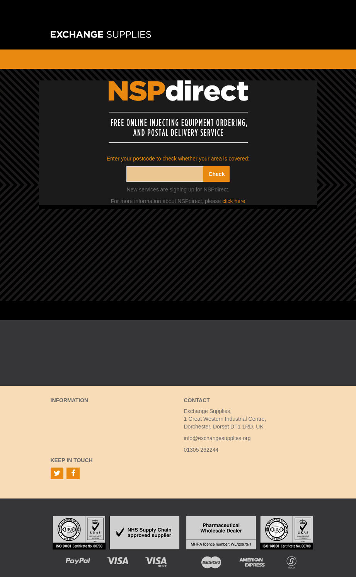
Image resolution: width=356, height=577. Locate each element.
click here (233, 201)
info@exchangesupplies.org (217, 438)
